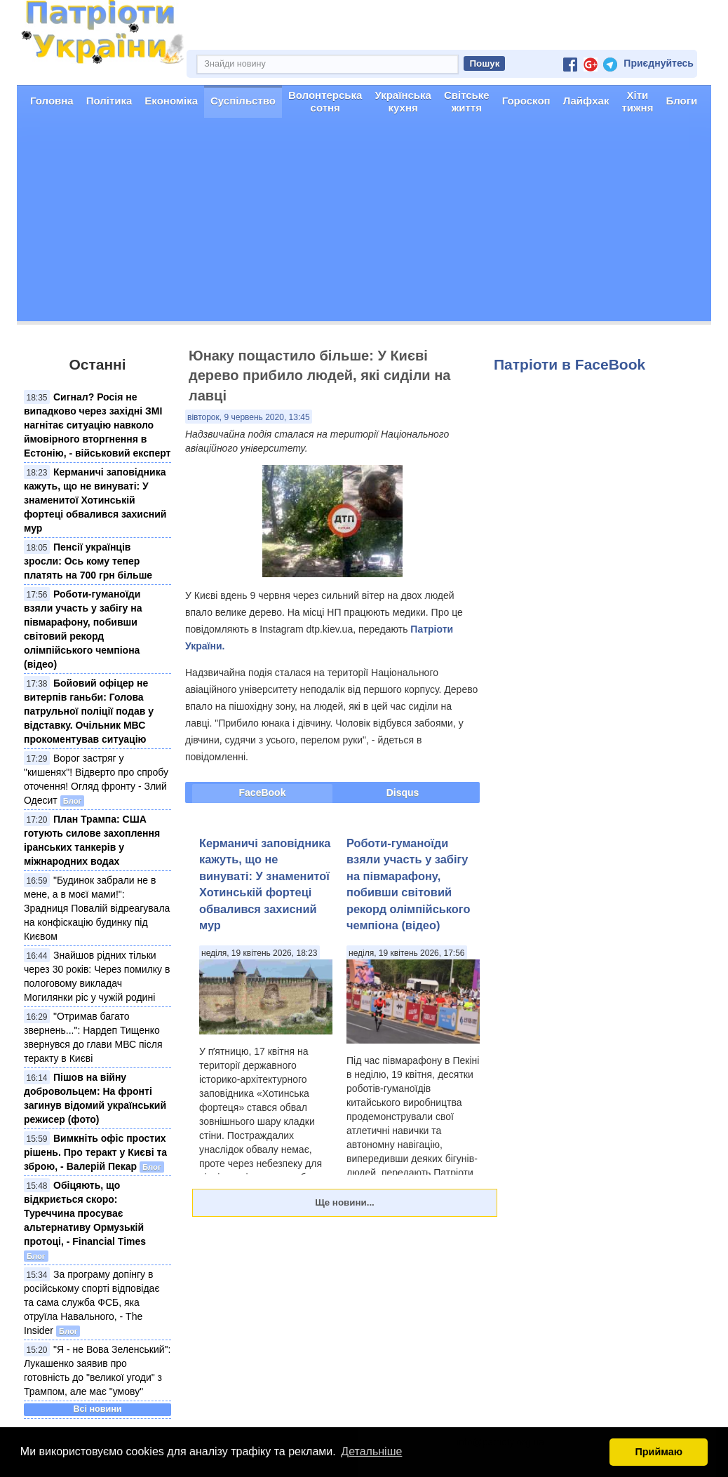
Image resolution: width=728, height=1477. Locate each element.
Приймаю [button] (658, 1451)
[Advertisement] (364, 223)
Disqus (402, 792)
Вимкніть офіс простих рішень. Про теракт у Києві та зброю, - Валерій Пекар (95, 1152)
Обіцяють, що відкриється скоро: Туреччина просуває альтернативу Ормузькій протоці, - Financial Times (85, 1213)
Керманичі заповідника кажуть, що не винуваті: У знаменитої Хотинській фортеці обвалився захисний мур (95, 500)
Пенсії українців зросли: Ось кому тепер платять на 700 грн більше (88, 561)
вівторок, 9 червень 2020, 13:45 (248, 417)
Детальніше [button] (371, 1451)
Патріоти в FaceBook (569, 364)
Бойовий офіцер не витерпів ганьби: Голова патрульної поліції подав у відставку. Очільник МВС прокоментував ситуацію (89, 711)
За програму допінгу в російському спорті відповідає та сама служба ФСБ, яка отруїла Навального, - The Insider (92, 1302)
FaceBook (262, 792)
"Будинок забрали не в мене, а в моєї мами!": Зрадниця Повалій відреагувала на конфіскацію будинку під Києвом (97, 908)
